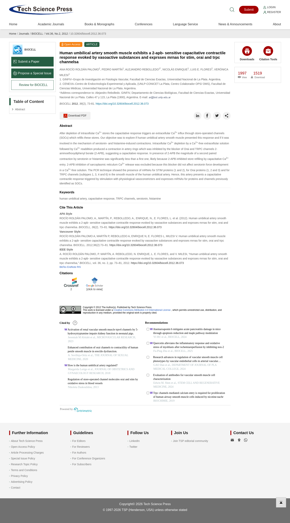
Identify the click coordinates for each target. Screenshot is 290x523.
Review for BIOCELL (33, 85)
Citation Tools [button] (268, 53)
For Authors (79, 452)
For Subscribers (81, 464)
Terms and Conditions (24, 470)
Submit (249, 9)
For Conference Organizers (88, 458)
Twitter (133, 446)
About (277, 24)
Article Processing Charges (27, 452)
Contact (15, 487)
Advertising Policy (21, 481)
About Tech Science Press (27, 440)
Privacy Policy (19, 475)
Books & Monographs (99, 24)
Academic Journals (51, 24)
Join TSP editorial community (190, 440)
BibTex (63, 267)
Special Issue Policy (23, 458)
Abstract (20, 109)
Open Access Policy (23, 446)
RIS (79, 267)
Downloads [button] (247, 53)
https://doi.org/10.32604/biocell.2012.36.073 (122, 103)
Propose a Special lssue (32, 73)
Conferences (143, 24)
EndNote (71, 267)
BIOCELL (37, 33)
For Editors (78, 440)
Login (269, 7)
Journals (24, 33)
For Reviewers (81, 446)
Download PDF (75, 116)
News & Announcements (235, 24)
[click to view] (94, 289)
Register (272, 12)
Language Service (185, 24)
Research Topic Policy (24, 464)
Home (13, 24)
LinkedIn (134, 440)
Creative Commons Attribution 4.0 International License (142, 310)
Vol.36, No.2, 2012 (56, 33)
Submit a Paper (26, 61)
